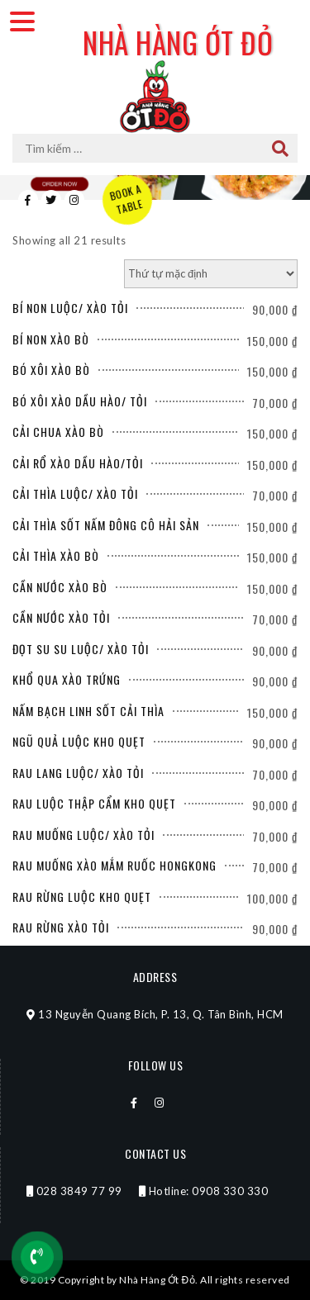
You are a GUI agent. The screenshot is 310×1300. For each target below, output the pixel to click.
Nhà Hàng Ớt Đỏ (178, 42)
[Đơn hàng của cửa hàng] (211, 273)
